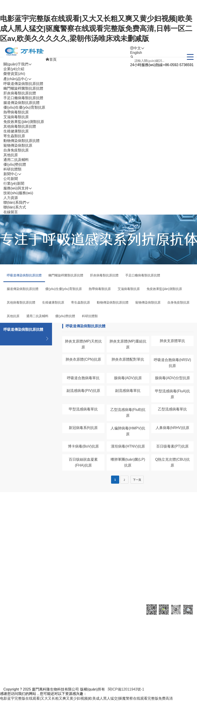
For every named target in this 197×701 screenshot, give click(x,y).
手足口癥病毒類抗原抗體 (23, 98)
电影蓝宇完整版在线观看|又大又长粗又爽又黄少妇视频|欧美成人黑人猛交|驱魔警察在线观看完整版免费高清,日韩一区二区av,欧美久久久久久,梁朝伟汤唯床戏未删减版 (96, 28)
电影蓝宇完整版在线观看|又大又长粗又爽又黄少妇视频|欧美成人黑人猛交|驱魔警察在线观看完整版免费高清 (86, 698)
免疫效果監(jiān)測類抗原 (23, 122)
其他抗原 (10, 155)
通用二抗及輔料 (16, 160)
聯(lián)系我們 (133, 623)
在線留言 (10, 212)
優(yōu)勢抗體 (14, 164)
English (136, 53)
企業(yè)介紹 (13, 69)
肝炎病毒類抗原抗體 (19, 93)
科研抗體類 (12, 169)
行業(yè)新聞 (13, 183)
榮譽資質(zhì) (14, 74)
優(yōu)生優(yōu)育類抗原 (24, 107)
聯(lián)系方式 (14, 207)
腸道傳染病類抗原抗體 (21, 103)
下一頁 (137, 484)
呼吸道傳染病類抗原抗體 (23, 84)
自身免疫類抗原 (16, 150)
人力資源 (105, 623)
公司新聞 (10, 179)
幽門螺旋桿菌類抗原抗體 (23, 88)
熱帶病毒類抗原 (16, 112)
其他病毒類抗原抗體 (19, 126)
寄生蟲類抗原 (14, 136)
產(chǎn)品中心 (34, 623)
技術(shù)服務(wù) (18, 193)
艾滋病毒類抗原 (16, 117)
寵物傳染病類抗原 (17, 145)
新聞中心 (57, 623)
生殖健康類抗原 (16, 131)
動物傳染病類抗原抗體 (21, 141)
